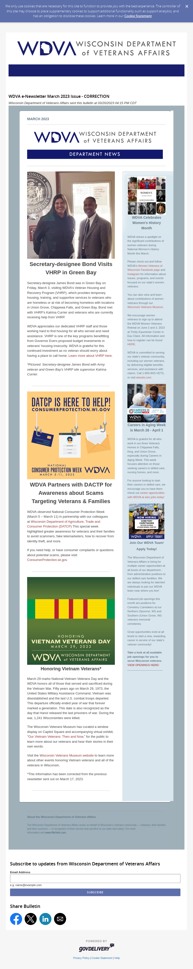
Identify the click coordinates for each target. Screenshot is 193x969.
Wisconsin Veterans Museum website (67, 755)
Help (117, 958)
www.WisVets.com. (55, 832)
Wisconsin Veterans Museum (145, 307)
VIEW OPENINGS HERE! (143, 665)
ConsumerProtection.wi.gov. (47, 560)
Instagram (133, 274)
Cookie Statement (138, 16)
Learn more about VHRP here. (91, 356)
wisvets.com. (144, 377)
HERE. (131, 344)
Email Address (20, 872)
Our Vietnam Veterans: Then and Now (55, 736)
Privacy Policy (81, 958)
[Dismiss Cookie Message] (186, 5)
